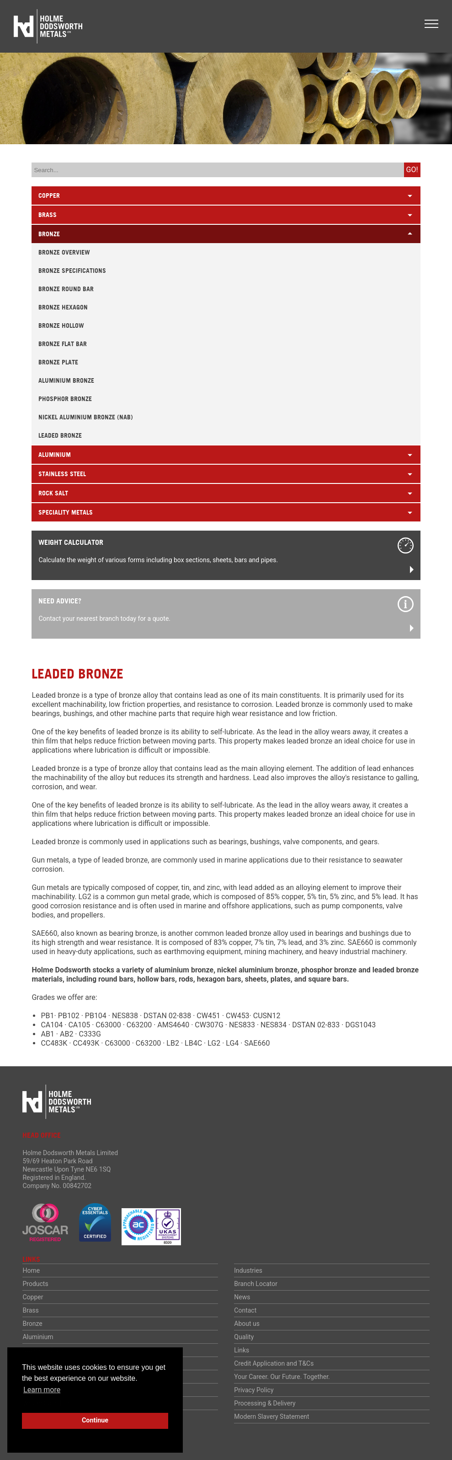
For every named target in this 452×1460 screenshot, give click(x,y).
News (242, 1297)
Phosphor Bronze (65, 399)
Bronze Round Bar (66, 289)
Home (31, 1270)
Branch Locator (255, 1283)
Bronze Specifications (72, 270)
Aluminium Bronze (66, 380)
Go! (412, 169)
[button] (431, 23)
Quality (244, 1337)
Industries (248, 1270)
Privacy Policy (253, 1390)
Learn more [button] (41, 1389)
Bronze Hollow (61, 325)
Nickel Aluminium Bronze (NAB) (85, 417)
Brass (30, 1310)
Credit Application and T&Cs (274, 1363)
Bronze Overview (64, 252)
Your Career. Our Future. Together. (282, 1376)
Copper (32, 1297)
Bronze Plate (58, 362)
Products (35, 1283)
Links (241, 1350)
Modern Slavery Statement (271, 1416)
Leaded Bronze (60, 435)
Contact (245, 1310)
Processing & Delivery (264, 1403)
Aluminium (37, 1337)
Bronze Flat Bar (62, 344)
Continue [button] (95, 1420)
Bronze (32, 1323)
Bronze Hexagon (63, 307)
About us (247, 1323)
